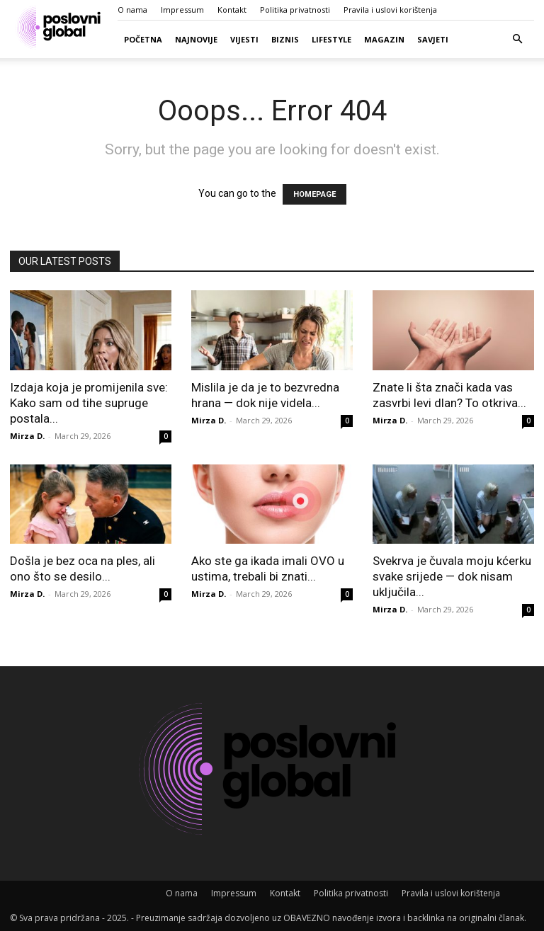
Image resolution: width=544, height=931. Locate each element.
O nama (132, 9)
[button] (517, 39)
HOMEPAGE (314, 194)
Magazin (384, 39)
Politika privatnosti (295, 9)
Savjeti (432, 39)
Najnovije (196, 39)
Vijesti (244, 39)
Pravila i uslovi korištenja (390, 9)
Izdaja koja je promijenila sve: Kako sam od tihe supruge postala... (89, 402)
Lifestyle (331, 39)
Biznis (285, 39)
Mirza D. (27, 435)
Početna (143, 39)
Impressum (182, 9)
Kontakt (231, 9)
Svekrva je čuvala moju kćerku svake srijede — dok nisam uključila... (452, 576)
